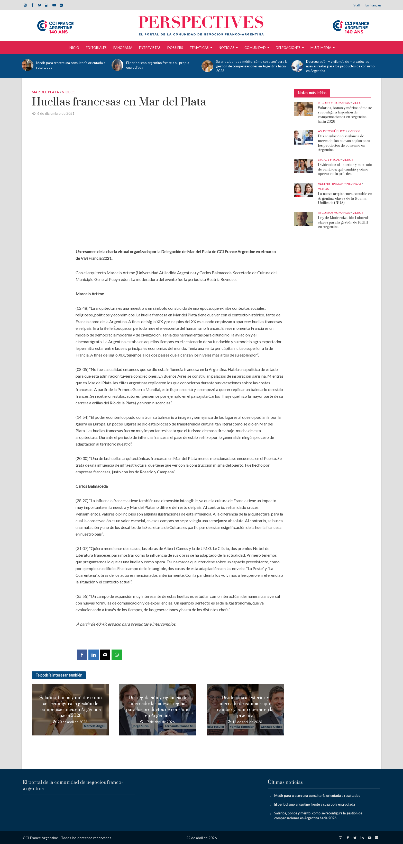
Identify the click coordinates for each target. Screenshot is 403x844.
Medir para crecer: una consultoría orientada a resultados (70, 65)
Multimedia (320, 48)
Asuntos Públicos (332, 131)
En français (373, 5)
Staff (356, 5)
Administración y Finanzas (339, 183)
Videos (69, 92)
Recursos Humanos (334, 103)
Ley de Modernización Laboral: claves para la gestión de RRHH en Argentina (343, 222)
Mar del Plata (45, 92)
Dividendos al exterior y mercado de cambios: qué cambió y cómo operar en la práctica (245, 706)
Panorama (122, 48)
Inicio (74, 48)
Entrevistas (150, 48)
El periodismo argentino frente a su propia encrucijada (157, 65)
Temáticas (199, 48)
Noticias (226, 48)
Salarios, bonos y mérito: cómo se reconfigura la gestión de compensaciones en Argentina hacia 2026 (252, 66)
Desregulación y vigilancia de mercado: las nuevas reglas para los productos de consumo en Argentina (340, 66)
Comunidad (255, 48)
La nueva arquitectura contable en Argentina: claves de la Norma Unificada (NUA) (345, 198)
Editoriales (96, 48)
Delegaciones (288, 48)
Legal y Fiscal (329, 160)
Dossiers (175, 48)
